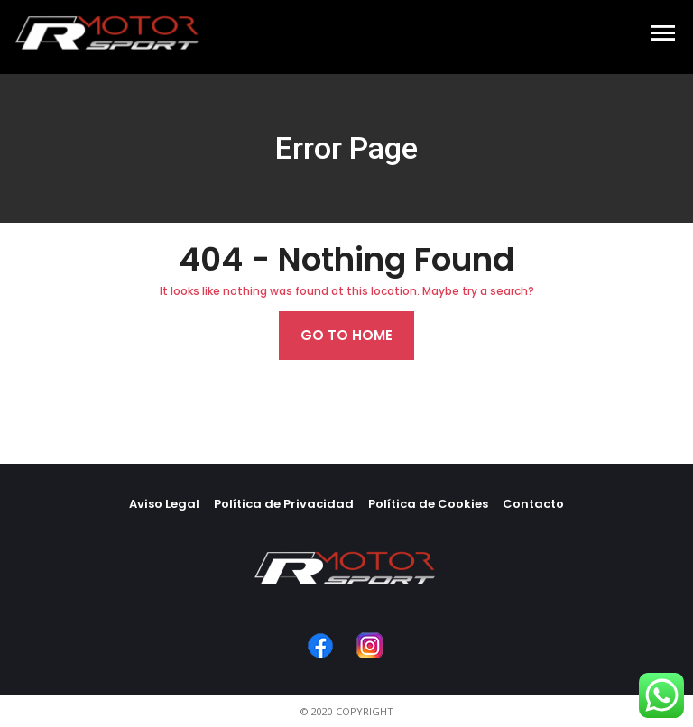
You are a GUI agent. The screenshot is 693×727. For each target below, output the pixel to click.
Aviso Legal (164, 503)
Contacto (533, 503)
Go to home (346, 335)
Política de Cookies (428, 503)
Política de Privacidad (284, 503)
